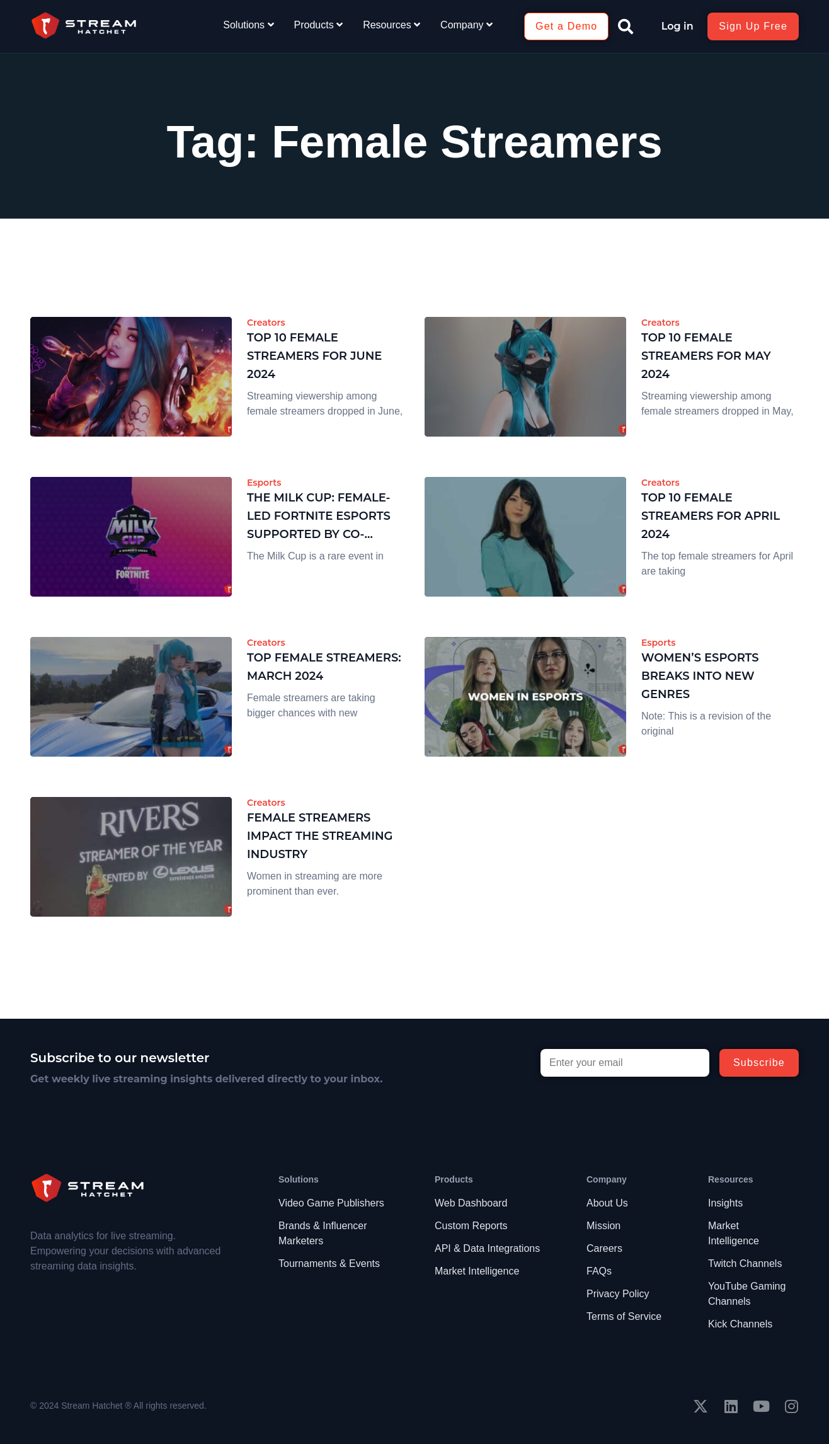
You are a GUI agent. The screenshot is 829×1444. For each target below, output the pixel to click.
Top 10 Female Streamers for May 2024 (706, 356)
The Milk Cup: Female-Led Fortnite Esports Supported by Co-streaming (319, 517)
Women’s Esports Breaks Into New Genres (700, 676)
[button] (625, 26)
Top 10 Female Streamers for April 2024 (710, 516)
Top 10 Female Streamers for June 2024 (314, 356)
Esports (264, 482)
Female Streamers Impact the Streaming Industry (319, 836)
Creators (266, 322)
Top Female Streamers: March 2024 (324, 667)
